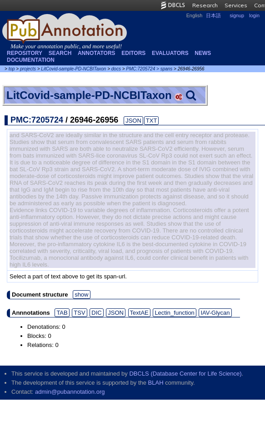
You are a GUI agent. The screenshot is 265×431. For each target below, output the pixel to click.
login (254, 15)
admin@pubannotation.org (70, 391)
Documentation (31, 60)
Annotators (96, 53)
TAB (61, 312)
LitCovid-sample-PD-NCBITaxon (73, 68)
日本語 (213, 15)
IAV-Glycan (215, 312)
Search (60, 53)
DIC (96, 312)
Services (236, 5)
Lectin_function (174, 312)
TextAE (139, 312)
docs (116, 68)
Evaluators (170, 53)
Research (205, 5)
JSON (133, 120)
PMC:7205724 (140, 68)
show (81, 294)
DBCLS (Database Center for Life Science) (185, 373)
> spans (164, 68)
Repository (24, 53)
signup (237, 15)
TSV (79, 312)
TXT (151, 120)
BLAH (156, 382)
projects (28, 68)
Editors (133, 53)
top (12, 68)
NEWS (203, 53)
